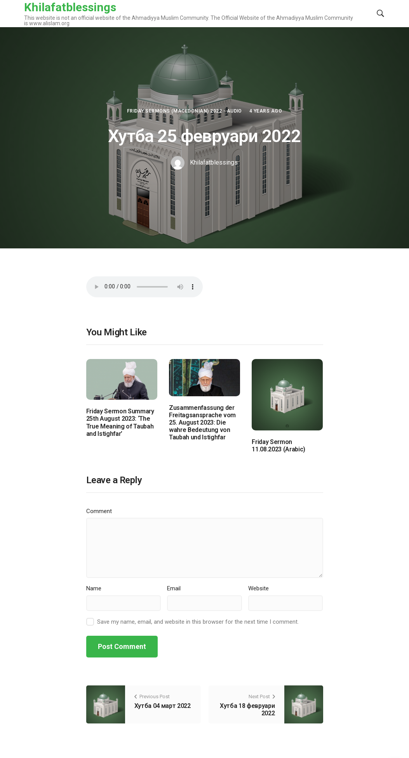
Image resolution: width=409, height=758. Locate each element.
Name (93, 588)
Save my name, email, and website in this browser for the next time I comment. (198, 621)
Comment (99, 511)
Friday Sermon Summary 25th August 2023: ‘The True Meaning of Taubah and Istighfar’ (120, 422)
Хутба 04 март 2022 (162, 705)
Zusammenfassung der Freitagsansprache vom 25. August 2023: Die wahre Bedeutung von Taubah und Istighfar (202, 422)
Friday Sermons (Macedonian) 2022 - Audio (184, 111)
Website (258, 588)
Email (174, 588)
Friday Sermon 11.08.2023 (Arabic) (278, 445)
